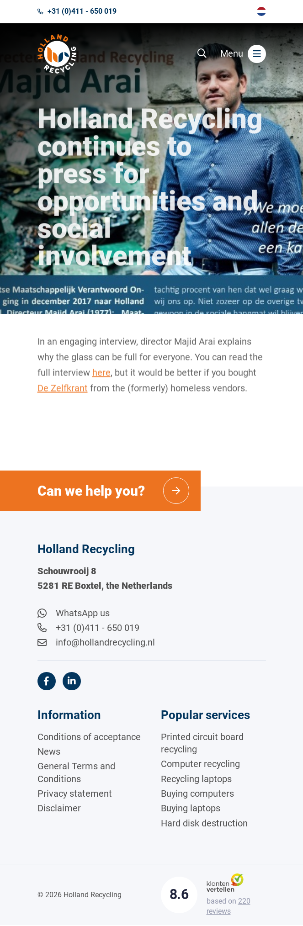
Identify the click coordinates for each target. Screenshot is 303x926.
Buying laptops (190, 808)
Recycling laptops (196, 779)
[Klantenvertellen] (225, 882)
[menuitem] (261, 11)
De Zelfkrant (62, 394)
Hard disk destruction (204, 823)
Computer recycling (200, 764)
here (101, 379)
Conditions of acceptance (89, 737)
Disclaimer (59, 808)
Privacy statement (74, 793)
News (48, 751)
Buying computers (197, 793)
